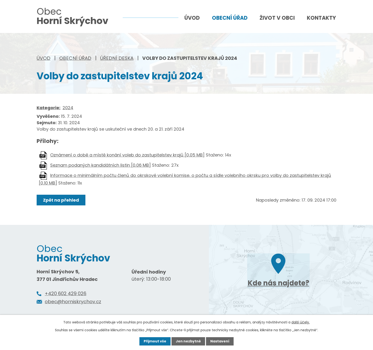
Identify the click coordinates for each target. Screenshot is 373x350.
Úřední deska (116, 58)
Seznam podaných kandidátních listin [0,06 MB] (100, 165)
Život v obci (277, 18)
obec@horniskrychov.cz (73, 301)
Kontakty (321, 18)
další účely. (300, 322)
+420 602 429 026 (65, 293)
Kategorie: (48, 108)
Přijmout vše (155, 341)
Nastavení (219, 341)
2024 (68, 108)
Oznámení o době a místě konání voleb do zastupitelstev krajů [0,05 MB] (127, 155)
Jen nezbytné (188, 341)
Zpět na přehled (61, 200)
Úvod (43, 58)
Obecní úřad (75, 58)
